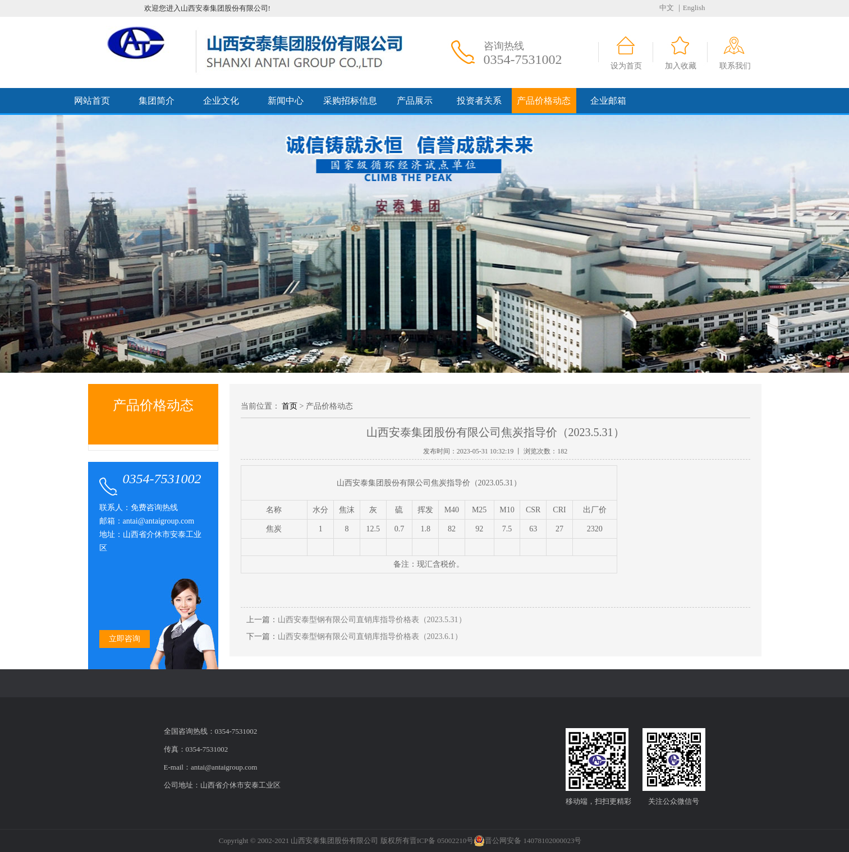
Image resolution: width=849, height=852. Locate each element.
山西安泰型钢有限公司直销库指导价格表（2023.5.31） (372, 619)
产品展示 (415, 100)
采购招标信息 (350, 100)
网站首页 (92, 100)
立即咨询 (124, 639)
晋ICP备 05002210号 (442, 840)
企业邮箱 (608, 100)
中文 (666, 7)
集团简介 (157, 100)
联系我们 (735, 66)
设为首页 (626, 66)
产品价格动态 (544, 100)
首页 (289, 406)
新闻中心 (286, 100)
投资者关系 (479, 100)
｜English (690, 7)
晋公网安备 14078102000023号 (527, 840)
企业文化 (221, 100)
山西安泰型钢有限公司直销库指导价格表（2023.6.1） (370, 636)
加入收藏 (680, 66)
